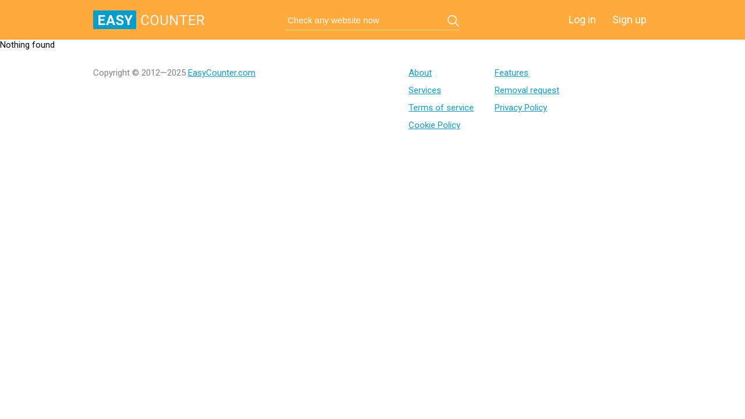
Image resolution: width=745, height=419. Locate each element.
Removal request (527, 90)
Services (425, 90)
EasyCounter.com (222, 73)
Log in (582, 19)
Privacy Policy (521, 107)
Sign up (629, 19)
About (420, 73)
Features (511, 73)
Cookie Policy (434, 125)
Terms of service (441, 107)
